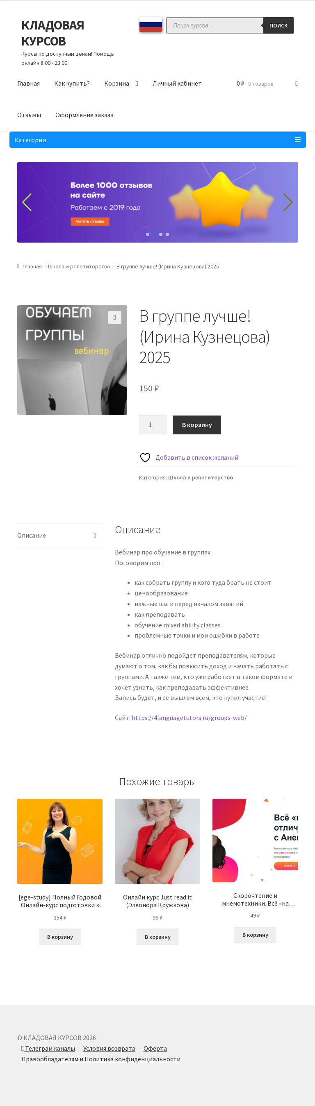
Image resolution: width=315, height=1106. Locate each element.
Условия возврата (109, 1048)
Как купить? (72, 83)
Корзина (116, 83)
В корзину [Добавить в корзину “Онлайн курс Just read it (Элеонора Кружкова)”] (158, 936)
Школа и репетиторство (79, 266)
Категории (157, 140)
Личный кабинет (177, 83)
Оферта (155, 1048)
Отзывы (29, 115)
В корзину (197, 424)
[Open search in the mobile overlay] (230, 25)
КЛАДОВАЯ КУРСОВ (52, 33)
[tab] (60, 536)
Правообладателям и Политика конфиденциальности (100, 1059)
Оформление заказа (84, 115)
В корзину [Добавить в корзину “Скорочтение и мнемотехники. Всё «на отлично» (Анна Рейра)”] (255, 934)
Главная (28, 83)
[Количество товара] (153, 425)
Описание (31, 535)
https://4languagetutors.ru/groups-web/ (189, 717)
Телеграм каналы (48, 1048)
